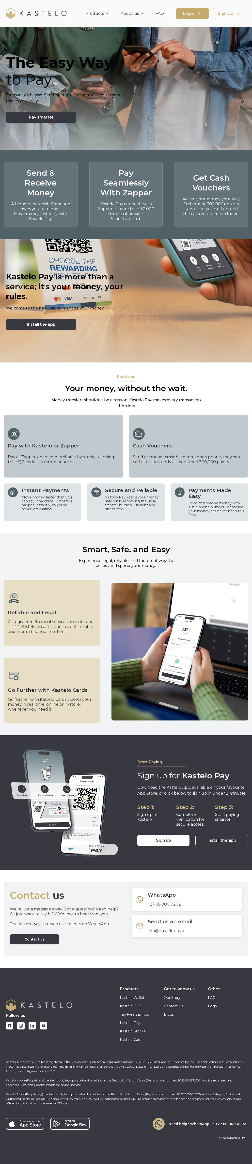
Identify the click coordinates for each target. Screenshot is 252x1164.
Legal (213, 1006)
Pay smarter (41, 117)
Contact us (35, 939)
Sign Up (229, 14)
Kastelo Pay (130, 1023)
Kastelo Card (131, 1039)
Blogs (169, 1014)
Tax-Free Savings (134, 1014)
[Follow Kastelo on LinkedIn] (32, 1025)
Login (192, 14)
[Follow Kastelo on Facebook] (9, 1025)
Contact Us (173, 1006)
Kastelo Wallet (132, 997)
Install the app (221, 840)
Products (97, 13)
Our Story (172, 997)
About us (132, 13)
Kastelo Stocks (132, 1031)
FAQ (160, 13)
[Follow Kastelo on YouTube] (43, 1025)
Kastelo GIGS (131, 1006)
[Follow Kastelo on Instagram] (21, 1025)
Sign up (163, 840)
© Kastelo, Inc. (232, 1138)
